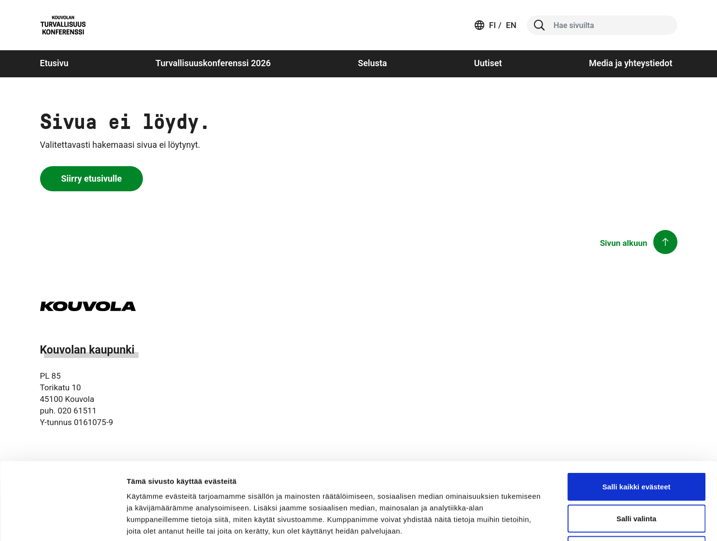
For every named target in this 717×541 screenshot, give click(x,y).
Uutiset (488, 63)
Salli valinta (637, 446)
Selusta (372, 63)
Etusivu (54, 63)
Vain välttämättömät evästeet (636, 477)
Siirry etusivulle (91, 178)
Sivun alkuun (623, 243)
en (510, 25)
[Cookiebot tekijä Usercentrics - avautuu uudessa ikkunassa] (62, 522)
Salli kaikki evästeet (637, 414)
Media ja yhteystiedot (631, 63)
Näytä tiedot (516, 522)
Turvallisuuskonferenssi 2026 (213, 63)
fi (492, 25)
